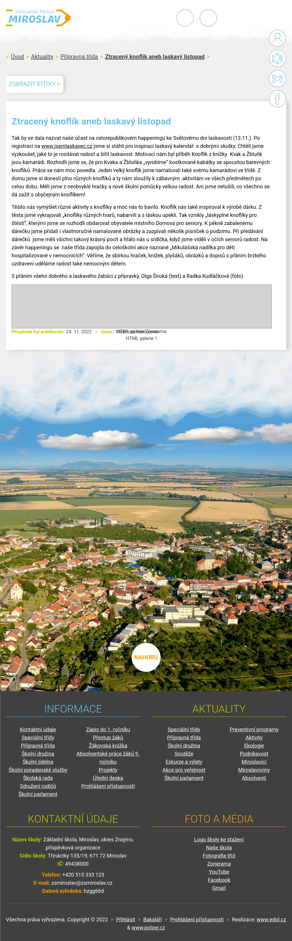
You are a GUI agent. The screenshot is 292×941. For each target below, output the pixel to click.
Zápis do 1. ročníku (108, 729)
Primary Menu (254, 18)
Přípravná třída (79, 56)
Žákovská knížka (108, 746)
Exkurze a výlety (184, 762)
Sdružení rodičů (38, 786)
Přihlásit (125, 919)
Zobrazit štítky (32, 84)
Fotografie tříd (219, 856)
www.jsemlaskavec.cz (66, 146)
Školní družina (38, 754)
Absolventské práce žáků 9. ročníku (107, 758)
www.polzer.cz (148, 928)
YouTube (219, 872)
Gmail (276, 78)
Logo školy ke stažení (219, 839)
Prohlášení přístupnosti (108, 786)
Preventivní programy (253, 729)
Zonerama (219, 864)
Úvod (17, 56)
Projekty (108, 770)
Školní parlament (38, 794)
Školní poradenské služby (38, 770)
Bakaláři (277, 58)
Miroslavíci (254, 762)
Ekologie (254, 746)
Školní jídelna (38, 762)
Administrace (277, 38)
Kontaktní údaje (38, 729)
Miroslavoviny (254, 770)
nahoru (146, 656)
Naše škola (219, 848)
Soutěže (184, 754)
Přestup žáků (108, 737)
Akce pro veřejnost (184, 770)
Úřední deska (108, 778)
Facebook (277, 98)
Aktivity (254, 737)
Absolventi (254, 778)
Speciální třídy (38, 737)
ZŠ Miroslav (40, 18)
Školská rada (38, 778)
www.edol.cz (271, 919)
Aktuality (42, 56)
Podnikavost (254, 754)
